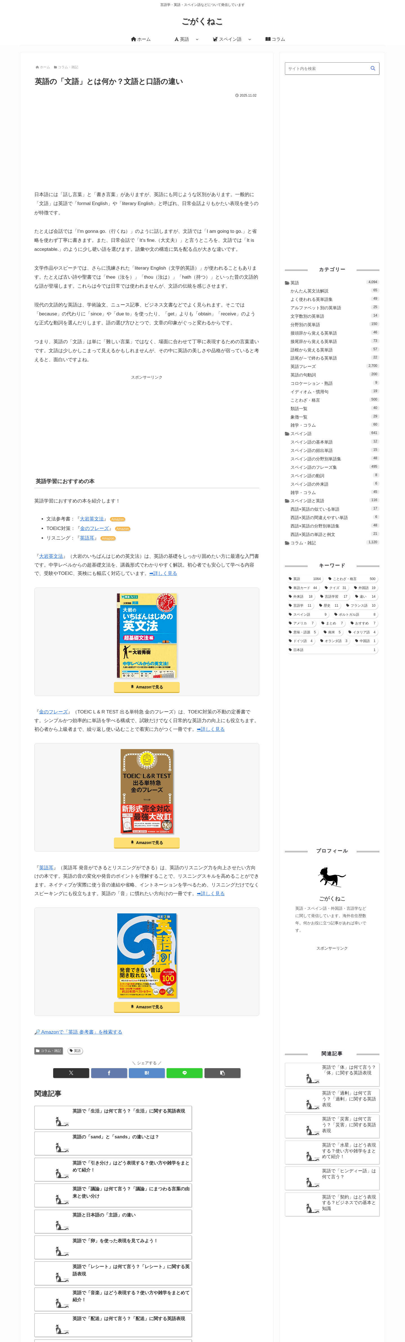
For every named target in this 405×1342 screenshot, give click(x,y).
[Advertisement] (146, 142)
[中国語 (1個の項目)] (365, 641)
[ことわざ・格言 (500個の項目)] (352, 579)
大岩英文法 (92, 519)
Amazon (117, 520)
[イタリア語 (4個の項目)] (362, 632)
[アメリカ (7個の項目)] (301, 623)
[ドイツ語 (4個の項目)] (300, 641)
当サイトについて (259, 1324)
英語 (75, 1051)
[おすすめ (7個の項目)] (363, 623)
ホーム (232, 1324)
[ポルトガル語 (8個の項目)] (355, 614)
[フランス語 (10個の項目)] (361, 605)
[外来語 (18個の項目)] (300, 597)
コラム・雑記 (48, 1051)
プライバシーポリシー (360, 1324)
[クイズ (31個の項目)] (335, 588)
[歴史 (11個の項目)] (329, 605)
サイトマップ (293, 1324)
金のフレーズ (94, 529)
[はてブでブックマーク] (147, 1074)
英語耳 (87, 538)
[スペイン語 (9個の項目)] (307, 614)
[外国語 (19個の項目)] (365, 588)
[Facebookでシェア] (109, 1074)
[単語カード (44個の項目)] (303, 588)
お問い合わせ (322, 1324)
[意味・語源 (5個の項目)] (302, 632)
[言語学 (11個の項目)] (300, 605)
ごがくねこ (332, 899)
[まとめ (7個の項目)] (332, 623)
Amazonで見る (149, 687)
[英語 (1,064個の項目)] (304, 579)
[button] (222, 1074)
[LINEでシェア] (184, 1074)
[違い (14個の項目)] (365, 597)
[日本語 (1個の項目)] (332, 650)
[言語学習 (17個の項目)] (334, 597)
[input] (332, 68)
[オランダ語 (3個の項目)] (334, 641)
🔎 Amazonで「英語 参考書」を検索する (78, 1032)
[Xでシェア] (71, 1074)
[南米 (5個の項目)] (332, 632)
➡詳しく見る (163, 574)
